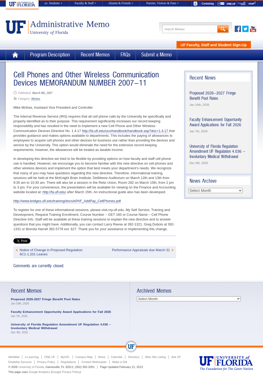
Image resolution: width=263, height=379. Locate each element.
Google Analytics (39, 371)
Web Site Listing (155, 357)
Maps (252, 4)
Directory (133, 357)
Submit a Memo (156, 55)
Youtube (253, 29)
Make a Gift (119, 362)
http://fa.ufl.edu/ (54, 192)
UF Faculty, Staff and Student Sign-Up (214, 45)
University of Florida (31, 367)
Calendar (117, 357)
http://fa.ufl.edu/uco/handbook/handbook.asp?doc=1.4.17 (125, 131)
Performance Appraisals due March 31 (141, 250)
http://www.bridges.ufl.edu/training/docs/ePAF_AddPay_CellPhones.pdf (67, 201)
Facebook (238, 29)
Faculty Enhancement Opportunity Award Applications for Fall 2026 (216, 122)
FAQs (125, 55)
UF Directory (195, 4)
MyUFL (65, 357)
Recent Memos (95, 55)
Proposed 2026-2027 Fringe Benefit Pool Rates (213, 96)
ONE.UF (231, 4)
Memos (35, 99)
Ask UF (176, 357)
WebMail (221, 4)
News (101, 357)
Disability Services (20, 362)
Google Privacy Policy (66, 371)
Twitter (245, 29)
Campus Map (84, 357)
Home (15, 55)
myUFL (242, 4)
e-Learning (208, 4)
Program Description (50, 55)
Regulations (68, 362)
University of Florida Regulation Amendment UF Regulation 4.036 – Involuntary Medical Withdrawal (217, 151)
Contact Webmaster (94, 362)
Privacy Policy (46, 362)
